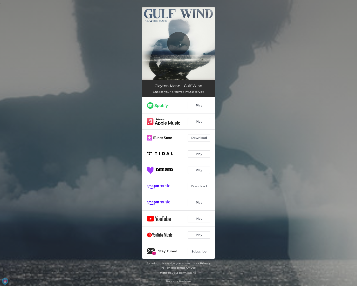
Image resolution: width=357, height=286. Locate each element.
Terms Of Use (186, 267)
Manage (165, 272)
